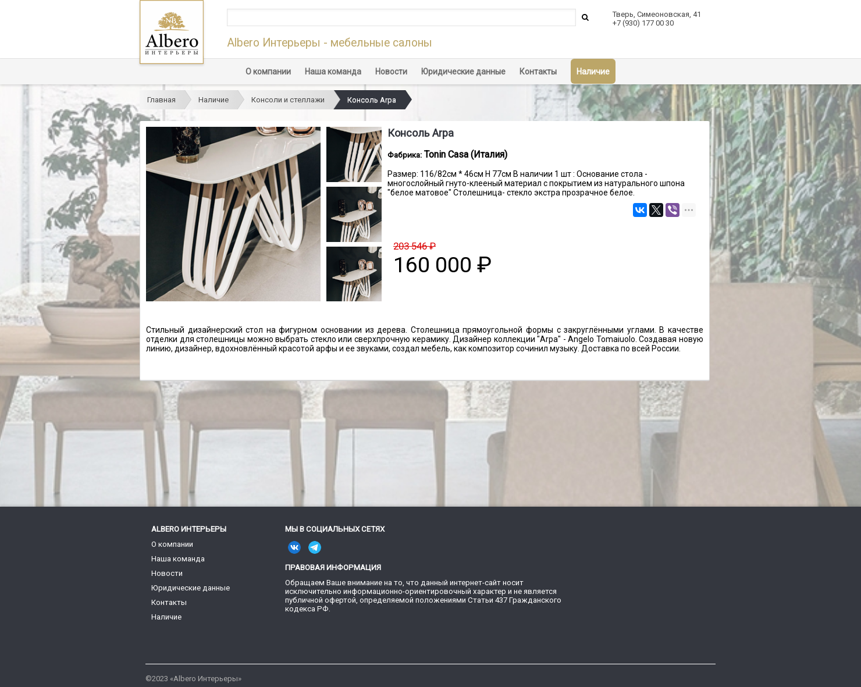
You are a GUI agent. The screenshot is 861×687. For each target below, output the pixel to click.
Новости (391, 71)
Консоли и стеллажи (288, 99)
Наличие (593, 71)
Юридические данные (463, 71)
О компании (268, 71)
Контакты (538, 71)
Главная (161, 99)
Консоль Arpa (371, 99)
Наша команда (333, 71)
